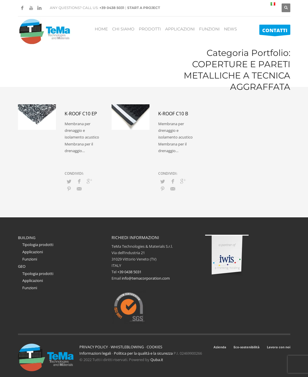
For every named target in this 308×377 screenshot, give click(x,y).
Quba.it (156, 359)
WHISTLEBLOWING (127, 346)
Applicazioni (32, 251)
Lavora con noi (278, 347)
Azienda (220, 347)
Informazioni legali (95, 353)
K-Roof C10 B (173, 113)
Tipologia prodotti (37, 244)
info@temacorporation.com (146, 278)
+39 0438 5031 (111, 8)
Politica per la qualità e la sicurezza (144, 353)
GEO (21, 266)
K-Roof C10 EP (81, 113)
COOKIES (154, 346)
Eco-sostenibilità (247, 347)
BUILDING (26, 237)
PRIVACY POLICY (93, 346)
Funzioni (29, 259)
